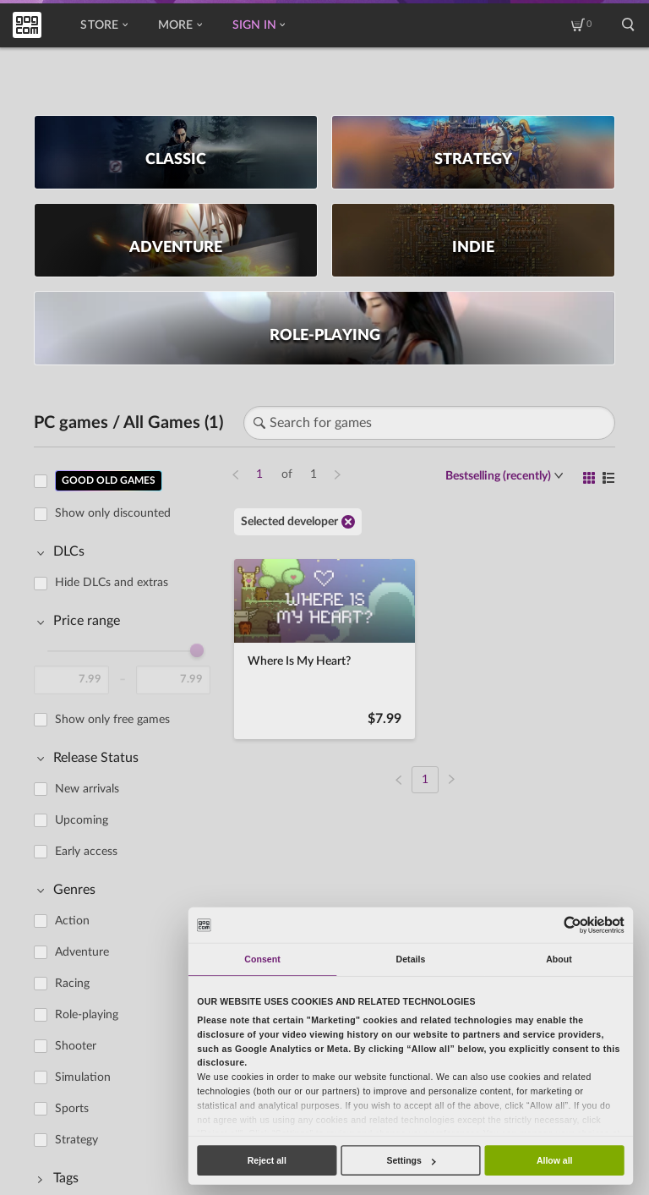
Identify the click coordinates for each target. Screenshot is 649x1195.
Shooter (75, 1046)
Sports (72, 1109)
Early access (86, 852)
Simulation (83, 1077)
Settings (410, 1160)
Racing (72, 983)
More (180, 25)
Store (103, 25)
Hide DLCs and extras (111, 583)
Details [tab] (411, 959)
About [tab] (559, 959)
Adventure (82, 952)
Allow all (555, 1160)
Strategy (76, 1140)
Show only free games (112, 720)
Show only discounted (113, 513)
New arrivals (87, 789)
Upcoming (81, 820)
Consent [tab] (262, 959)
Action (72, 921)
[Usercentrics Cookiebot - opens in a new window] (572, 925)
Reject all (267, 1160)
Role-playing (86, 1015)
